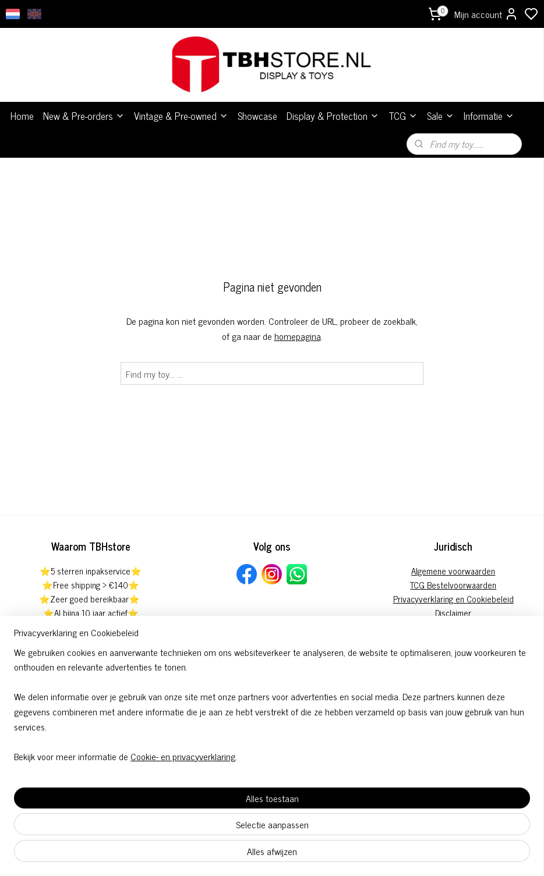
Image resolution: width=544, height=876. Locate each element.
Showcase (257, 116)
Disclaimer (453, 612)
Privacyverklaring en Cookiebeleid (453, 598)
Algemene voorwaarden (453, 570)
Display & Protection (333, 116)
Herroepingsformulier (453, 640)
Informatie (489, 116)
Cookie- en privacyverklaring (182, 853)
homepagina (297, 335)
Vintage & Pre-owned (181, 116)
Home (22, 116)
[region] (195, 809)
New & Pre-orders (84, 116)
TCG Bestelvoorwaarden (453, 584)
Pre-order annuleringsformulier (453, 626)
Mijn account (486, 14)
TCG (403, 116)
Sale (440, 116)
